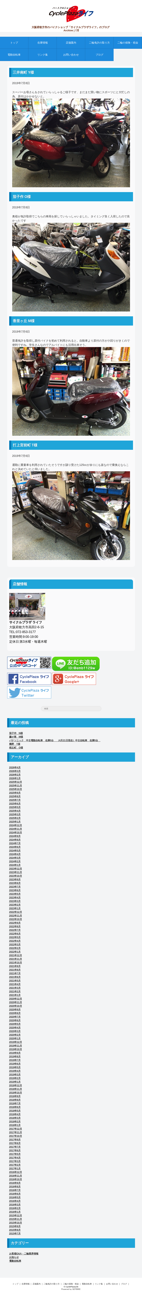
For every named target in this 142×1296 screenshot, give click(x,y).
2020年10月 (15, 1006)
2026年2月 (15, 774)
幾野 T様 (14, 744)
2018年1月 (15, 1125)
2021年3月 (15, 988)
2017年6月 (15, 1150)
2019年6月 (15, 1063)
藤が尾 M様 (16, 736)
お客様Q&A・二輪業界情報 (24, 1253)
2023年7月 (15, 886)
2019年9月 (15, 1053)
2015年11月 (15, 1219)
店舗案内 (71, 42)
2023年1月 (15, 908)
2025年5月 (15, 807)
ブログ (99, 54)
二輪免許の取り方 (99, 42)
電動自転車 (14, 54)
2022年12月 (15, 912)
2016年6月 (15, 1193)
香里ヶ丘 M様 (24, 321)
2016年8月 (15, 1186)
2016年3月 (15, 1204)
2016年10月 (15, 1179)
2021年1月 (15, 995)
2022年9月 (15, 922)
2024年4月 (15, 854)
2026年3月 (15, 771)
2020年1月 (15, 1038)
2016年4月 (15, 1201)
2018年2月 (15, 1121)
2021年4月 (15, 984)
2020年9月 (15, 1009)
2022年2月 (15, 948)
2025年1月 (15, 821)
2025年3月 (15, 814)
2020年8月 (15, 1013)
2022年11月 (15, 915)
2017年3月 (15, 1161)
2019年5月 (15, 1067)
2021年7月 (15, 973)
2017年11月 (15, 1132)
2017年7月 (15, 1146)
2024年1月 (15, 865)
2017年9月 (15, 1139)
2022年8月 (15, 926)
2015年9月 (15, 1226)
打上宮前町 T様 (25, 445)
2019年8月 (15, 1056)
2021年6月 (15, 977)
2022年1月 (15, 951)
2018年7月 (15, 1103)
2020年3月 (15, 1031)
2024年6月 (15, 847)
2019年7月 (15, 1060)
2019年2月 (15, 1078)
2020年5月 (15, 1024)
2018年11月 (15, 1089)
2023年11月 (15, 872)
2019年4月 (15, 1071)
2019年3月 (15, 1074)
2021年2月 (15, 991)
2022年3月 (15, 944)
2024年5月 (15, 850)
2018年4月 (15, 1114)
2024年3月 (15, 857)
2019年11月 (15, 1045)
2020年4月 (15, 1027)
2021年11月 (15, 959)
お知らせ (14, 1257)
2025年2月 (15, 818)
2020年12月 (15, 998)
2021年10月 (15, 962)
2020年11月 (15, 1002)
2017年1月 (15, 1168)
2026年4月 (15, 767)
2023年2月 (15, 904)
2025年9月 (15, 792)
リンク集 (42, 54)
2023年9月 (15, 879)
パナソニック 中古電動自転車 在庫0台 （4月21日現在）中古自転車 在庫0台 (55, 740)
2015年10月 (15, 1222)
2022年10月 (15, 919)
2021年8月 (15, 969)
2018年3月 (15, 1118)
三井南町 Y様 (23, 72)
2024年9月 (15, 836)
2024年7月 (15, 843)
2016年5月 (15, 1197)
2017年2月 (15, 1165)
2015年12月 (15, 1215)
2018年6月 (15, 1107)
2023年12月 (15, 868)
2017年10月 (15, 1136)
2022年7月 (15, 930)
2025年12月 (15, 782)
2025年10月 (15, 789)
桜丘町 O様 (16, 747)
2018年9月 (15, 1096)
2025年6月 (15, 803)
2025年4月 (15, 810)
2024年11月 (15, 829)
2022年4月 (15, 941)
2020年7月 (15, 1016)
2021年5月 (15, 980)
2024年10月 (15, 832)
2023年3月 (15, 901)
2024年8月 (15, 839)
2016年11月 (15, 1175)
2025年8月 (15, 796)
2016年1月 (15, 1211)
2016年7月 (15, 1190)
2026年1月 (15, 778)
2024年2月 (15, 861)
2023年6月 (15, 890)
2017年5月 (15, 1154)
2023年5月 (15, 894)
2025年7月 (15, 800)
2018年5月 (15, 1110)
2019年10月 (15, 1049)
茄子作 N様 (16, 733)
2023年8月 (15, 883)
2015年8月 (15, 1230)
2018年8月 (15, 1099)
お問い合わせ (71, 54)
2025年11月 (15, 785)
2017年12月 (15, 1128)
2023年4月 (15, 897)
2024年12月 (15, 825)
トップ (14, 42)
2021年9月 (15, 966)
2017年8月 (15, 1143)
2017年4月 (15, 1157)
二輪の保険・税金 (127, 42)
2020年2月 (15, 1034)
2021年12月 (15, 955)
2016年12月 (15, 1172)
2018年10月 (15, 1092)
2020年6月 (15, 1020)
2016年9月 (15, 1183)
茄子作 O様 (22, 197)
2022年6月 (15, 933)
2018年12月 (15, 1085)
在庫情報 (42, 42)
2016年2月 (15, 1208)
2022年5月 (15, 937)
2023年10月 (15, 876)
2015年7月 (15, 1233)
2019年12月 (15, 1042)
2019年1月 (15, 1081)
